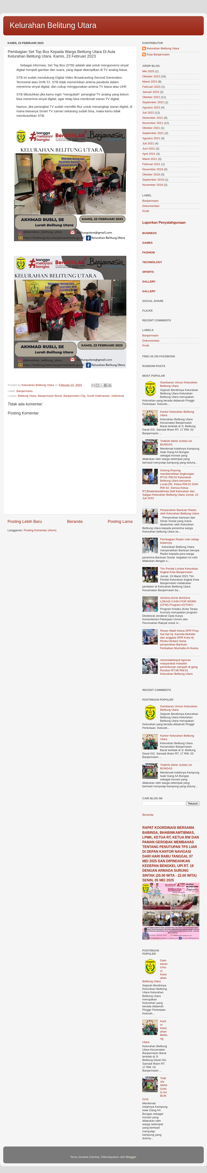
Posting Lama (120, 521)
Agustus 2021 (151, 138)
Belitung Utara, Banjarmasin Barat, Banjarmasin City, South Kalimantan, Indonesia (71, 395)
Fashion (148, 252)
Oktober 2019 (151, 174)
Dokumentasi (150, 206)
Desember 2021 (152, 117)
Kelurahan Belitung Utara (53, 25)
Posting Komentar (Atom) (40, 530)
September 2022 (153, 102)
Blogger (131, 1157)
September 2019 (153, 179)
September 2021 (153, 133)
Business (149, 233)
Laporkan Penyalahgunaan (164, 222)
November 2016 (152, 184)
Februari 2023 (151, 86)
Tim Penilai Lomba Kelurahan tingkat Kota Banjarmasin (179, 570)
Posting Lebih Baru (25, 521)
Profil (145, 211)
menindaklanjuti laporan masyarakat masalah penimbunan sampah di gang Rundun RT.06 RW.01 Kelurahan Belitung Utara (179, 667)
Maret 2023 (149, 81)
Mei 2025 (148, 71)
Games (147, 242)
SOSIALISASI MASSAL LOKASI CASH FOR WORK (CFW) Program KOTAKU (178, 601)
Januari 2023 (150, 92)
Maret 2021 (149, 159)
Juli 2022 (148, 112)
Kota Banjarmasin (158, 54)
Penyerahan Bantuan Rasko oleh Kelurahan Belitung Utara (179, 511)
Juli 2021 (148, 143)
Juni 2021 (148, 148)
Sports (148, 271)
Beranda (74, 521)
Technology (152, 262)
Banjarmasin (25, 391)
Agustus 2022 (151, 107)
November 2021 (152, 123)
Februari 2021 (151, 164)
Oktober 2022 (151, 97)
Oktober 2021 (151, 128)
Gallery (149, 281)
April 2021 (148, 153)
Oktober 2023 (151, 76)
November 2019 (152, 169)
